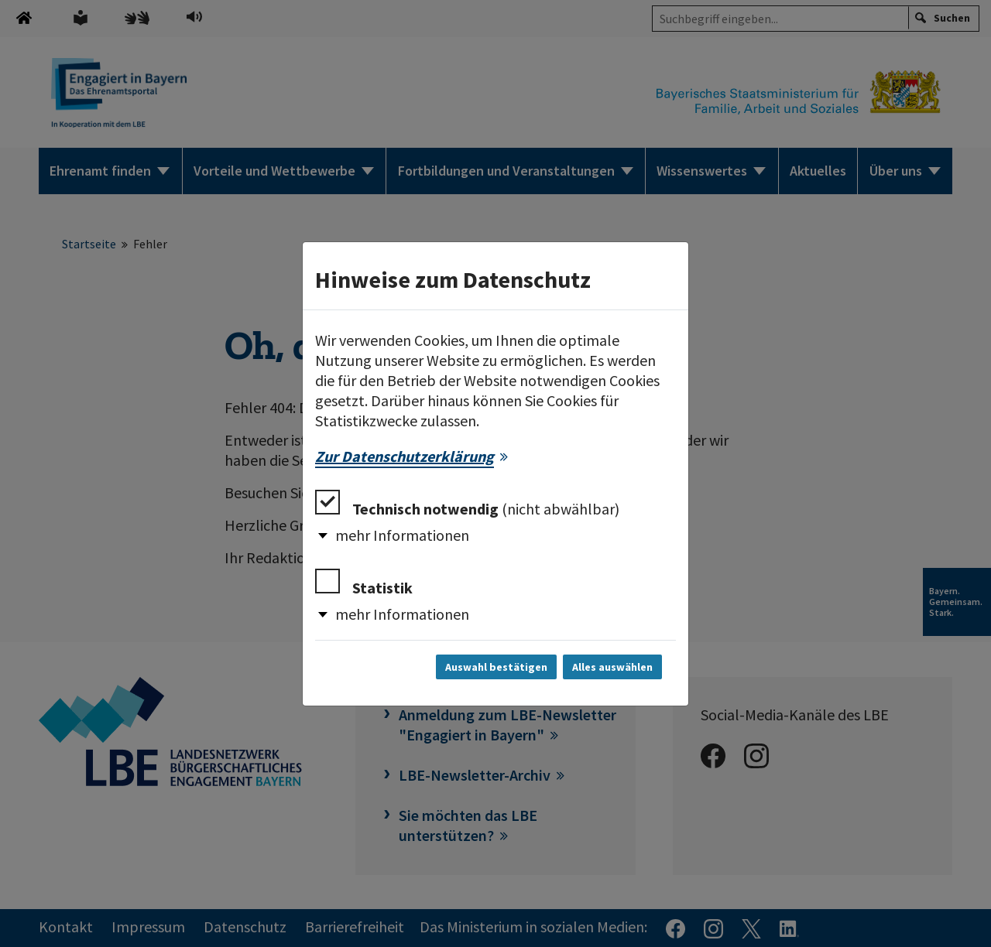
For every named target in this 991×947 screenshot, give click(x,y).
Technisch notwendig (467, 504)
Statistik (364, 583)
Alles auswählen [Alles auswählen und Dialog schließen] (612, 667)
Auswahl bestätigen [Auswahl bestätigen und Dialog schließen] (496, 667)
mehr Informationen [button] (402, 535)
